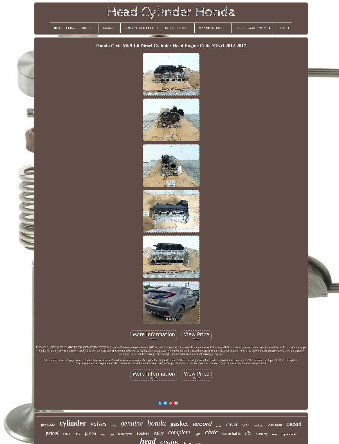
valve (159, 433)
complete (179, 432)
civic (211, 432)
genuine (132, 423)
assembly (262, 434)
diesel (294, 424)
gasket (179, 423)
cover (232, 424)
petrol (52, 433)
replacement (289, 434)
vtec (245, 425)
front (103, 434)
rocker (143, 433)
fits (248, 433)
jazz (112, 434)
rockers (259, 425)
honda (156, 423)
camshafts (231, 433)
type (198, 434)
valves (98, 423)
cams (66, 434)
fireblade (48, 425)
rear (274, 434)
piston (90, 433)
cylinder (72, 423)
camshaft (275, 425)
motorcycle (125, 434)
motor (219, 426)
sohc (113, 425)
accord (202, 423)
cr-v (77, 434)
